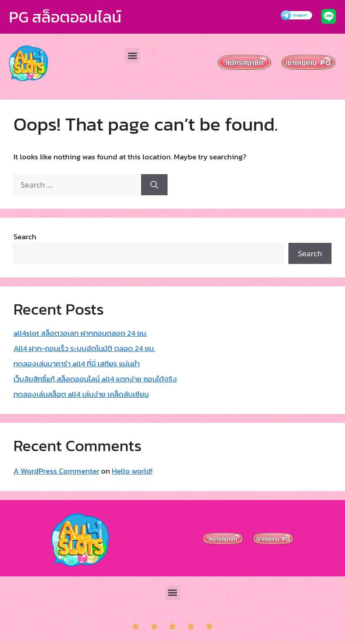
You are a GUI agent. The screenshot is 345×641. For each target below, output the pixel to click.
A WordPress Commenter (56, 471)
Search (24, 236)
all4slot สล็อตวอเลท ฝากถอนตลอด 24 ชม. (80, 333)
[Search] (154, 185)
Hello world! (132, 471)
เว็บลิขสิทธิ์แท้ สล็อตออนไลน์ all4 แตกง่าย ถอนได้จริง (95, 379)
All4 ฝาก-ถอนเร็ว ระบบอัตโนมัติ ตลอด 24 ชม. (84, 348)
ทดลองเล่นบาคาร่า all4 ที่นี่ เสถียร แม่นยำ (76, 363)
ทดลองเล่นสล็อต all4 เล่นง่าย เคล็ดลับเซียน (81, 394)
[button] (132, 55)
